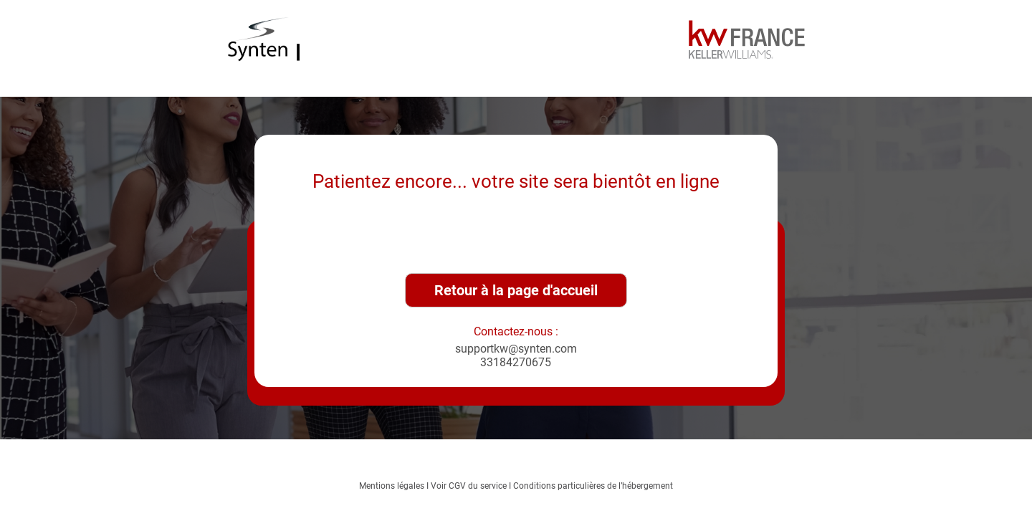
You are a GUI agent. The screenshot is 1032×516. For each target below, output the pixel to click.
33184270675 (515, 362)
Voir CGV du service (469, 486)
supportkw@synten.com (516, 348)
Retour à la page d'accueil (516, 290)
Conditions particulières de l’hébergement (593, 486)
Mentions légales (391, 486)
